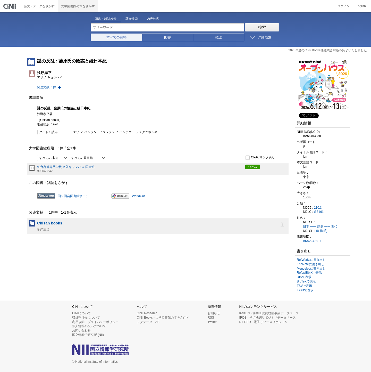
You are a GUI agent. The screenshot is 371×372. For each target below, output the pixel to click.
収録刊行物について (86, 317)
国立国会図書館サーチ (73, 196)
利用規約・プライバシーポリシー (95, 322)
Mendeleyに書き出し (311, 268)
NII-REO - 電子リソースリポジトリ (263, 322)
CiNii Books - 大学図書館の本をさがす (163, 317)
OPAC (252, 167)
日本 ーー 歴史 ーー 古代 (320, 226)
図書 (167, 37)
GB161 (319, 212)
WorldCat (138, 196)
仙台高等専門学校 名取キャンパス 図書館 (66, 167)
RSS (211, 317)
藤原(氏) (321, 231)
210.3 (318, 207)
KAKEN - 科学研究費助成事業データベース (269, 313)
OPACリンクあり (260, 157)
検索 (262, 27)
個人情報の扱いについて (89, 326)
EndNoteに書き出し (310, 264)
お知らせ (214, 313)
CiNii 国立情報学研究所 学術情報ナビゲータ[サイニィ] (10, 6)
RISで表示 (304, 277)
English (361, 6)
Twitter (212, 322)
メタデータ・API (148, 322)
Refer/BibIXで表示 (309, 272)
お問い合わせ (81, 330)
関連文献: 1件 (46, 87)
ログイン (343, 6)
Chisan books (49, 223)
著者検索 (131, 19)
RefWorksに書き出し (311, 260)
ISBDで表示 (305, 290)
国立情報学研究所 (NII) (88, 335)
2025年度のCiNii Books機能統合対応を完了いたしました (327, 50)
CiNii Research (147, 313)
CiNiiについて (81, 313)
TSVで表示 (304, 286)
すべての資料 (116, 37)
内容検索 (153, 19)
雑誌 (218, 37)
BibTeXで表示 (306, 281)
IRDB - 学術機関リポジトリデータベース (267, 317)
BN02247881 (312, 241)
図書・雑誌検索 (105, 19)
